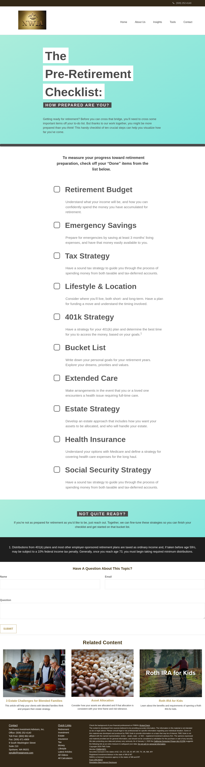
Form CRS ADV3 (96, 760)
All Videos (63, 755)
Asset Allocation (102, 700)
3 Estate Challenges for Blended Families (34, 700)
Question (5, 600)
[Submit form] (8, 629)
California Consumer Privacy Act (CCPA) (170, 741)
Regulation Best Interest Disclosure (103, 762)
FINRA (99, 749)
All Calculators (65, 758)
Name (3, 576)
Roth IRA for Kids (171, 700)
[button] (139, 20)
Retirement (63, 729)
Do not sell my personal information (151, 744)
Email (108, 576)
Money (61, 745)
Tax (60, 742)
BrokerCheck (145, 725)
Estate (61, 735)
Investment (63, 732)
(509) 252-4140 (182, 3)
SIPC (104, 749)
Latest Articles (65, 751)
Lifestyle (62, 748)
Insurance (63, 739)
